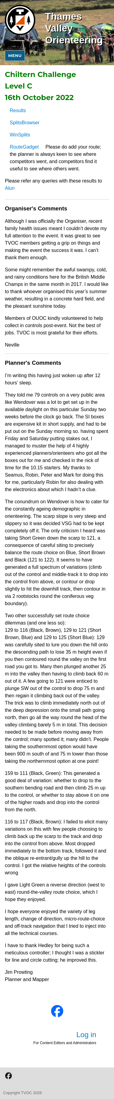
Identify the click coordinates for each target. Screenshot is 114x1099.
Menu (15, 55)
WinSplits (20, 134)
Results (18, 110)
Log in (86, 1034)
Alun (10, 188)
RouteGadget (24, 146)
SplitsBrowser (25, 122)
